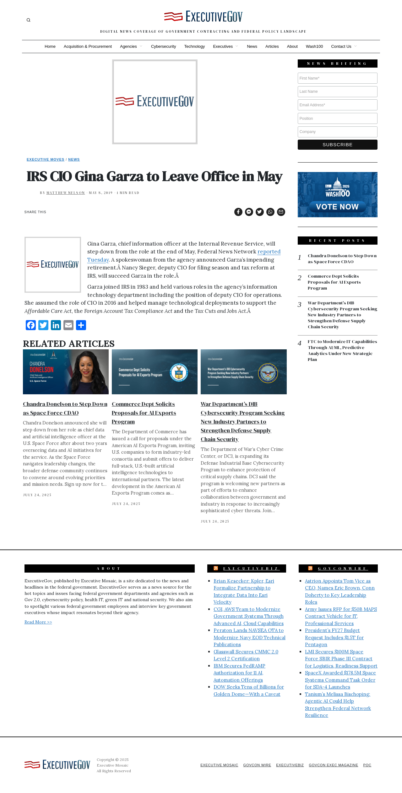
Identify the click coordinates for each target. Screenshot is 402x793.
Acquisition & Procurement (86, 46)
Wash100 (316, 46)
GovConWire (343, 568)
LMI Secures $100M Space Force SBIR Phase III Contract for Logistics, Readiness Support (341, 659)
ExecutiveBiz (251, 568)
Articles (273, 46)
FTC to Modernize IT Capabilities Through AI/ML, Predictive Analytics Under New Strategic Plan (342, 352)
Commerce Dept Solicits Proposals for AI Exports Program (144, 412)
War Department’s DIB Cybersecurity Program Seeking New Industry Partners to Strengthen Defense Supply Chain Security (243, 421)
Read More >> (38, 622)
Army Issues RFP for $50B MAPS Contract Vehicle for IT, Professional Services (341, 616)
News (252, 46)
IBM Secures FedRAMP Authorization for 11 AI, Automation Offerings (239, 673)
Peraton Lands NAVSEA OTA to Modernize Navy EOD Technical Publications (249, 637)
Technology (194, 46)
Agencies (126, 46)
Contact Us (344, 46)
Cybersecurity (162, 46)
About (294, 46)
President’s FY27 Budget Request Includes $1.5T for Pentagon (334, 637)
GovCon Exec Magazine (332, 765)
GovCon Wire (253, 765)
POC (367, 765)
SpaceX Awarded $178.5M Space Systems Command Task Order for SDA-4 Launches (340, 680)
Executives (223, 46)
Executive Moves (45, 159)
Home (47, 46)
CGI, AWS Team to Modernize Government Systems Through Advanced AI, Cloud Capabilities (249, 616)
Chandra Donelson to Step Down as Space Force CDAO (338, 259)
